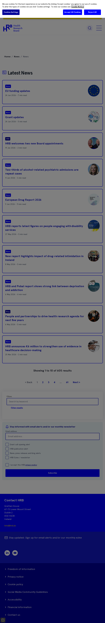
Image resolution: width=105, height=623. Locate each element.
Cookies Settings (11, 12)
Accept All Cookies (72, 12)
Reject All (92, 12)
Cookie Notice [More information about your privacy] (78, 7)
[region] (52, 9)
